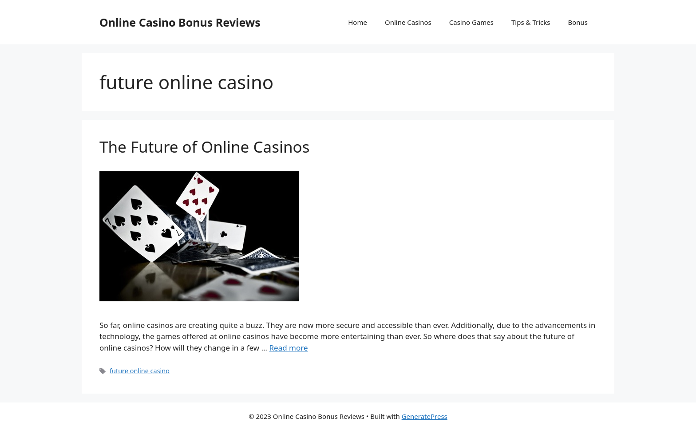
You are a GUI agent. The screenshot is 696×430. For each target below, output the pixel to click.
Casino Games (471, 22)
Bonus (578, 22)
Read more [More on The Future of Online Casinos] (288, 348)
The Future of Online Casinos (204, 146)
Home (357, 22)
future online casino (140, 371)
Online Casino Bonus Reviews (180, 22)
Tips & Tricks (530, 22)
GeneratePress (424, 416)
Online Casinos (408, 22)
